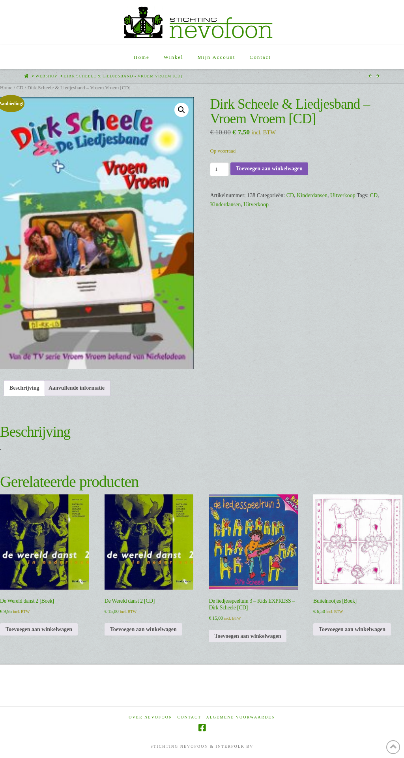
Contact (189, 717)
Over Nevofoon (150, 717)
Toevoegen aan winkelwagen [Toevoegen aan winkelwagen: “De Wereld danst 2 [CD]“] (143, 629)
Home (6, 88)
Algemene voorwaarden (240, 717)
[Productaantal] (219, 169)
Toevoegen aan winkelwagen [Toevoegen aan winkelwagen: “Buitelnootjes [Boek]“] (352, 629)
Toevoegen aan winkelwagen (269, 169)
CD (19, 88)
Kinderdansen (312, 195)
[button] (181, 110)
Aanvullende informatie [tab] (77, 388)
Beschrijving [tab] (24, 388)
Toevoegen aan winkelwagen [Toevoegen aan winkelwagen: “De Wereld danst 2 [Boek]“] (39, 629)
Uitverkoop (342, 195)
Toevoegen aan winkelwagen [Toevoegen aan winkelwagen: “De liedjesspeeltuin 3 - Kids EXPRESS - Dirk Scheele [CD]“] (247, 636)
